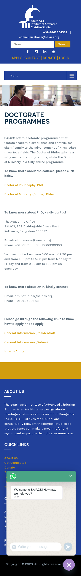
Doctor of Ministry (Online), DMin (29, 194)
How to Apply (14, 351)
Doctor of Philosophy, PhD (23, 185)
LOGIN (64, 57)
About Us (11, 458)
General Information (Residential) (29, 333)
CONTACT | (33, 57)
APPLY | (18, 57)
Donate (9, 467)
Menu (14, 76)
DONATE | (51, 57)
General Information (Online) (26, 342)
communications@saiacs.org (39, 37)
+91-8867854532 (55, 32)
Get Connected (15, 463)
